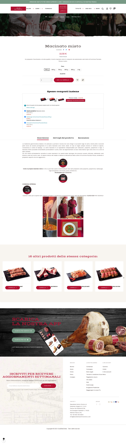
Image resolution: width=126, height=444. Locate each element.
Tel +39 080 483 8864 (76, 424)
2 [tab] (62, 303)
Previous (2, 287)
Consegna (89, 378)
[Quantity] (45, 89)
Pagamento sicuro (91, 386)
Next (124, 287)
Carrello (105, 376)
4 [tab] (65, 303)
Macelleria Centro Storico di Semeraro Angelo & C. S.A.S (78, 415)
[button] (18, 8)
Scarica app (89, 394)
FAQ (87, 391)
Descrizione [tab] (43, 147)
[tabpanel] (16, 286)
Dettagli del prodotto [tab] (63, 147)
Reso (104, 384)
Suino (71, 378)
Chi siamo (89, 389)
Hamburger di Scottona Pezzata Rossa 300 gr (39, 126)
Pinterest (69, 59)
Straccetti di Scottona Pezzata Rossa (37, 132)
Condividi (63, 59)
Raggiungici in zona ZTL (93, 399)
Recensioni (83, 147)
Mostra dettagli (31, 117)
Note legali (89, 381)
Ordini (104, 378)
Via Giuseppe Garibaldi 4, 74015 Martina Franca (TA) (79, 421)
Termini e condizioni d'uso (94, 384)
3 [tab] (64, 303)
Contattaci (89, 376)
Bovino (72, 376)
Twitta (66, 59)
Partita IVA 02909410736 (77, 418)
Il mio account (107, 381)
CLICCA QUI (90, 205)
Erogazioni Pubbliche (92, 397)
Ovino (72, 381)
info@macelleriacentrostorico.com (80, 426)
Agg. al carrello (63, 89)
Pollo (71, 384)
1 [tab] (60, 303)
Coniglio (72, 386)
